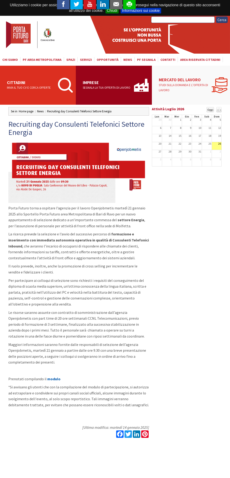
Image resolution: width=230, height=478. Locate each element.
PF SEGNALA (146, 60)
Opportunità (107, 60)
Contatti (167, 60)
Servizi (86, 60)
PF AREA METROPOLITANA (42, 60)
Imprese (107, 85)
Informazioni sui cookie (141, 11)
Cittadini (31, 85)
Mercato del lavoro (184, 85)
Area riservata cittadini (200, 60)
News (127, 60)
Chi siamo (10, 60)
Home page (26, 111)
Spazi (70, 60)
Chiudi (112, 11)
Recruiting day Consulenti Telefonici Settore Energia (79, 111)
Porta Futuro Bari (30, 35)
